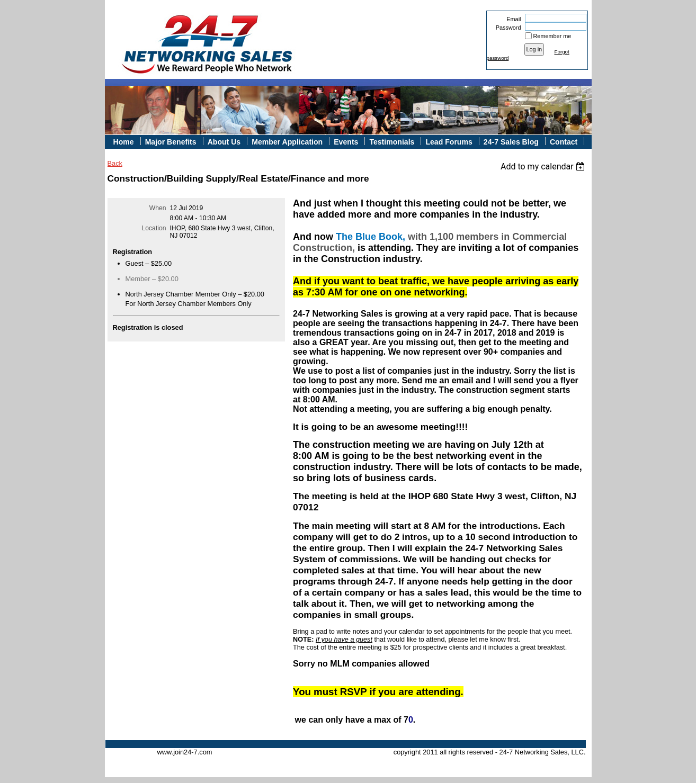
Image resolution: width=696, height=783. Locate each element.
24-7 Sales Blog (511, 142)
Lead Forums (448, 142)
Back (115, 163)
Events (346, 142)
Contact (563, 142)
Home (123, 142)
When (157, 208)
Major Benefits (171, 142)
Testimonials (391, 142)
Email (512, 19)
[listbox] (544, 166)
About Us (224, 142)
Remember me (552, 36)
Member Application (287, 142)
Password (506, 27)
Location (154, 228)
